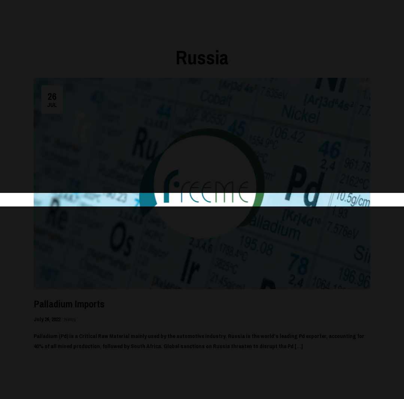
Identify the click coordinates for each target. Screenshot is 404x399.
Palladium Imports (69, 303)
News (70, 319)
